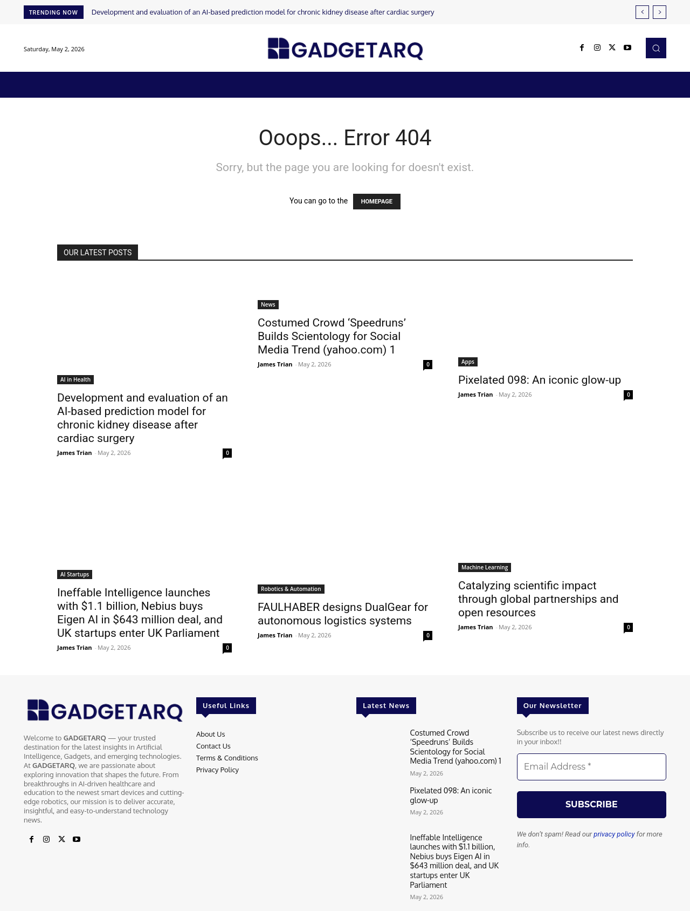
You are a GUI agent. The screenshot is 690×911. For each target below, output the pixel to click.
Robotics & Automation (291, 589)
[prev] (642, 12)
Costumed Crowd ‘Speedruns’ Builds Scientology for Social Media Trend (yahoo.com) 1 (332, 336)
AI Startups (74, 574)
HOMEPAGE (376, 201)
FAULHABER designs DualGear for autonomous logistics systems (343, 614)
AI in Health (75, 379)
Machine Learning (484, 567)
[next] (659, 12)
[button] (656, 48)
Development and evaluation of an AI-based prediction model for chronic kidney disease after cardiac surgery (263, 12)
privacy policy (614, 834)
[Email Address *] (591, 766)
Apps (467, 361)
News (268, 304)
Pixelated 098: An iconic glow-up (539, 379)
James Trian (74, 452)
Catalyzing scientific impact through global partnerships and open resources (538, 599)
